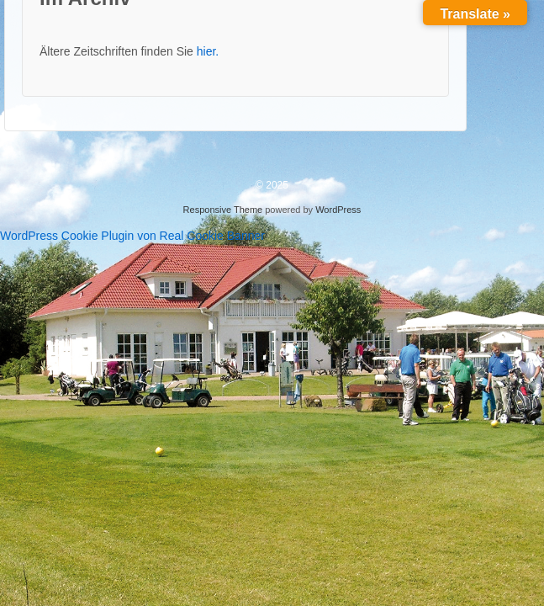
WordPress (338, 210)
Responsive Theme (223, 210)
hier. (208, 51)
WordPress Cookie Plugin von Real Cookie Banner (132, 235)
